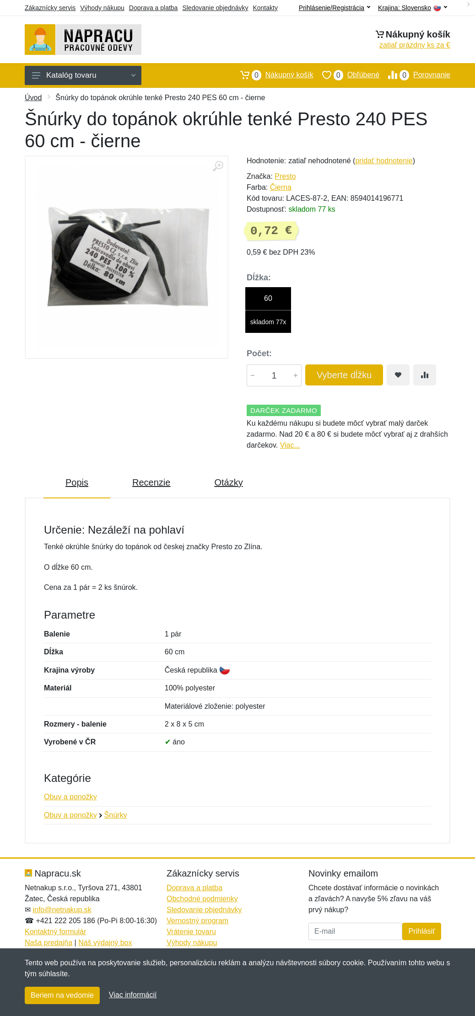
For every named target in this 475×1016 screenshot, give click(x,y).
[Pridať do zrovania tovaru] (424, 374)
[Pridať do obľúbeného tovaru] (398, 374)
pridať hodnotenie (383, 161)
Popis (76, 482)
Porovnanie (414, 75)
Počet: (259, 353)
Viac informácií (133, 995)
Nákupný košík (272, 75)
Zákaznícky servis (50, 7)
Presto (285, 176)
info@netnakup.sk (61, 910)
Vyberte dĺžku (344, 375)
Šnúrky (115, 815)
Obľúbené (346, 75)
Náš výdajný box (105, 942)
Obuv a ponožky (70, 797)
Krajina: (412, 8)
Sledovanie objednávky (215, 7)
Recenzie (151, 482)
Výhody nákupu (102, 7)
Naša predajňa (48, 942)
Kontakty (265, 7)
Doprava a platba (153, 7)
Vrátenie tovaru (191, 932)
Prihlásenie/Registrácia (334, 8)
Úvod (33, 98)
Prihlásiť (421, 931)
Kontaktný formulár (55, 932)
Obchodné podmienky (202, 899)
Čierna (280, 187)
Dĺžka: (259, 277)
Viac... (290, 445)
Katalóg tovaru (83, 75)
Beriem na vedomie (62, 995)
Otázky (228, 482)
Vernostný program (197, 921)
